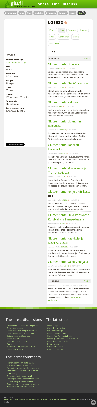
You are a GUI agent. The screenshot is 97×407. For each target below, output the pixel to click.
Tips (29, 13)
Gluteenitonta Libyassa (63, 64)
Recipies (38, 13)
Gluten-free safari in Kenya (18, 341)
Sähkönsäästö (74, 400)
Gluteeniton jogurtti (15, 349)
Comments (63, 36)
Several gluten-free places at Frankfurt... (63, 338)
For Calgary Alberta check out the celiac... (23, 378)
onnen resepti (52, 325)
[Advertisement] (25, 36)
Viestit (76, 36)
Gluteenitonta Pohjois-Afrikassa (69, 192)
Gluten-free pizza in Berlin (57, 341)
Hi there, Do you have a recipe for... (21, 381)
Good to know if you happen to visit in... (23, 384)
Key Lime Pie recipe (55, 330)
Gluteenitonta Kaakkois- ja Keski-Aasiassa (65, 240)
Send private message (16, 62)
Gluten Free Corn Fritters (57, 333)
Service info (8, 400)
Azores (10, 344)
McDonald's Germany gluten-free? (21, 346)
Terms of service (25, 400)
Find (56, 4)
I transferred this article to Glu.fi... (20, 363)
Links (72, 13)
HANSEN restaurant (55, 349)
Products (51, 13)
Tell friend (35, 400)
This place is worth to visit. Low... (20, 365)
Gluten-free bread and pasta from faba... (23, 330)
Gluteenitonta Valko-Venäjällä (68, 262)
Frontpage (10, 13)
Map (22, 13)
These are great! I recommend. (19, 376)
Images (63, 13)
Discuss (70, 4)
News (16, 400)
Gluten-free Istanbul (15, 328)
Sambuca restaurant (55, 346)
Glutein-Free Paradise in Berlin (59, 336)
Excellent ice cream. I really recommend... (23, 368)
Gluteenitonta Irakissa (63, 102)
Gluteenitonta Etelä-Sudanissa (68, 83)
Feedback (63, 400)
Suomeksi (55, 400)
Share (43, 4)
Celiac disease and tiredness (18, 336)
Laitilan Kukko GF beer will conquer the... (23, 325)
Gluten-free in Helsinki (56, 328)
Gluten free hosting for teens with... (21, 333)
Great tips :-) (12, 373)
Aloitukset (54, 43)
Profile (52, 30)
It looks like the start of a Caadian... (21, 386)
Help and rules (46, 400)
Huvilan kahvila (53, 344)
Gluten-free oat (13, 338)
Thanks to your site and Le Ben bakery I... (24, 371)
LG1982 (61, 68)
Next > (87, 58)
